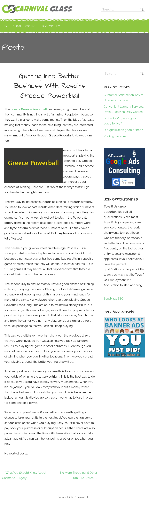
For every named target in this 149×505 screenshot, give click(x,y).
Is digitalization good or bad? (123, 130)
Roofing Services (115, 136)
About (17, 26)
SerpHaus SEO (114, 298)
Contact (31, 26)
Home (5, 26)
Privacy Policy (50, 26)
